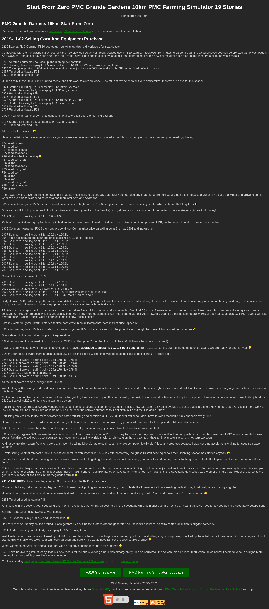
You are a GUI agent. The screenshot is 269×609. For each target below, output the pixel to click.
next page (30, 561)
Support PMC (100, 589)
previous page (129, 561)
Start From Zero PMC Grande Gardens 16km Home (71, 561)
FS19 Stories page (100, 572)
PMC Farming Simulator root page (156, 572)
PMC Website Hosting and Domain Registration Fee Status (202, 589)
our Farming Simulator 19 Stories (70, 31)
